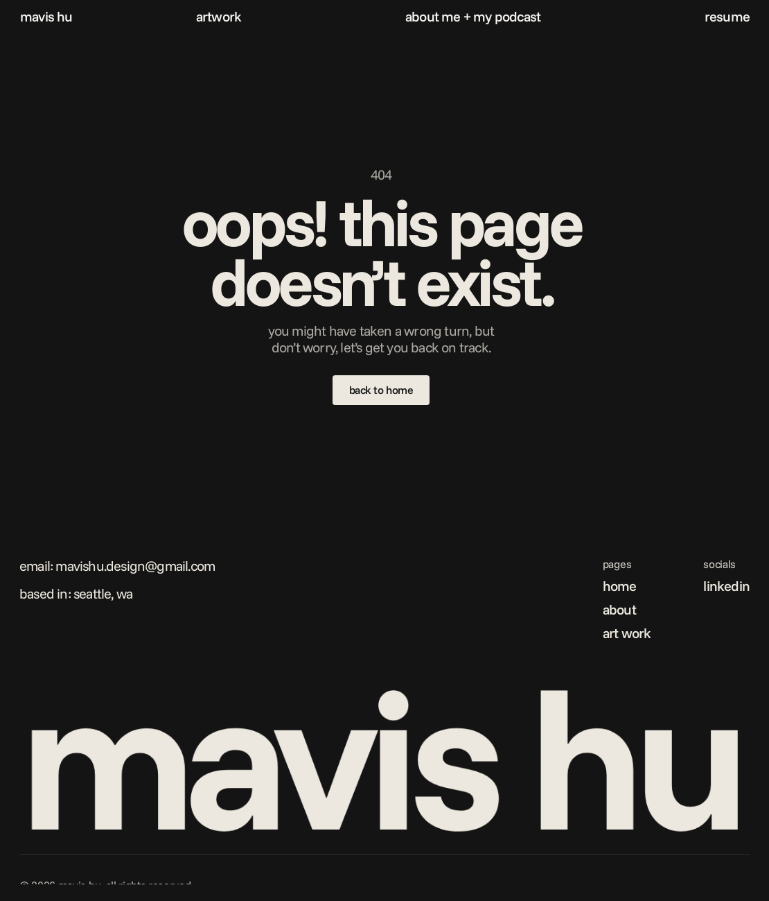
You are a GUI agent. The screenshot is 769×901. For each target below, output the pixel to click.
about (619, 609)
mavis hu (46, 16)
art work (627, 633)
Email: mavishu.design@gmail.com (117, 565)
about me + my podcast (472, 16)
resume (727, 16)
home (620, 585)
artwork (218, 16)
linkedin (726, 585)
